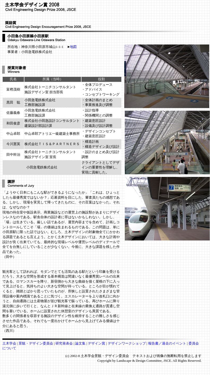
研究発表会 (64, 343)
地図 (72, 47)
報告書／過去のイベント (167, 343)
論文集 (80, 343)
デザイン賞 (96, 343)
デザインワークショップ (127, 343)
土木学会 (9, 343)
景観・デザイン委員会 (36, 343)
